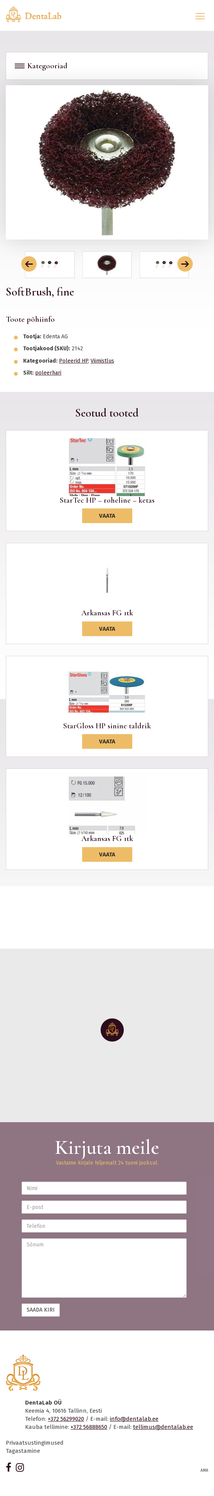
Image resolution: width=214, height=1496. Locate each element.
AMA (204, 1470)
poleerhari (48, 373)
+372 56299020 (66, 1418)
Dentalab (38, 14)
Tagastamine (23, 1450)
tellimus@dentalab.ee (163, 1426)
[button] (29, 264)
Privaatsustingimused (35, 1442)
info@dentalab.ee (134, 1418)
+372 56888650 (89, 1426)
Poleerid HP (73, 361)
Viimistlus (102, 361)
